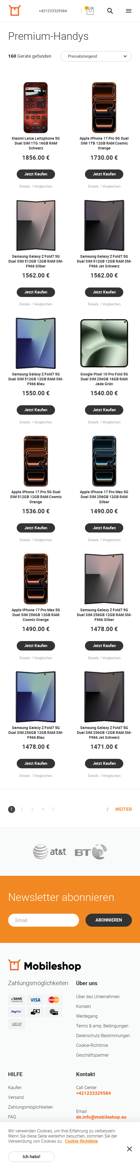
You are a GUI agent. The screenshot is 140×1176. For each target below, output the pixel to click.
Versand (16, 1097)
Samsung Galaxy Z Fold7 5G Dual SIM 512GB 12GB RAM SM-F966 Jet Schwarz (104, 261)
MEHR (16, 1024)
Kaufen (15, 1087)
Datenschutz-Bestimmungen (103, 1035)
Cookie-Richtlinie (92, 1045)
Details (25, 186)
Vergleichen (43, 186)
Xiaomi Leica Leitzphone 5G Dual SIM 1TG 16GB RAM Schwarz (36, 143)
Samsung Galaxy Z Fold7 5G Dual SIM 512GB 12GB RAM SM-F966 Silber (35, 261)
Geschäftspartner (92, 1055)
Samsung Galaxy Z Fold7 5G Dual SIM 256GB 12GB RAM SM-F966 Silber (104, 615)
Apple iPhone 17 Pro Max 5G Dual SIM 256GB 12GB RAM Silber (104, 497)
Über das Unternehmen (98, 996)
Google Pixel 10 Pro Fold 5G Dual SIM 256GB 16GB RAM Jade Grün (104, 379)
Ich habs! (31, 1156)
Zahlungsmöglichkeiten (30, 1107)
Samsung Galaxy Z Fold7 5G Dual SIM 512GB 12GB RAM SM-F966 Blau (35, 379)
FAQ (12, 1116)
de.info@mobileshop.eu (101, 1117)
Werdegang (87, 1016)
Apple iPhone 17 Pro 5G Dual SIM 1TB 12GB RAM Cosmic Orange (104, 143)
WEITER (123, 809)
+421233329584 (53, 11)
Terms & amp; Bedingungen (102, 1025)
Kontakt (83, 1006)
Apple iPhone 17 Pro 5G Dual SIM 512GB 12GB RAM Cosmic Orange (36, 497)
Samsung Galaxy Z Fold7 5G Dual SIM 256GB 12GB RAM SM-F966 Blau (35, 733)
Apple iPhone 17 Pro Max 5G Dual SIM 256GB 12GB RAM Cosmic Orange (36, 615)
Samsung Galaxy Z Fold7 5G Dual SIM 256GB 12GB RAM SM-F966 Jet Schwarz (104, 733)
